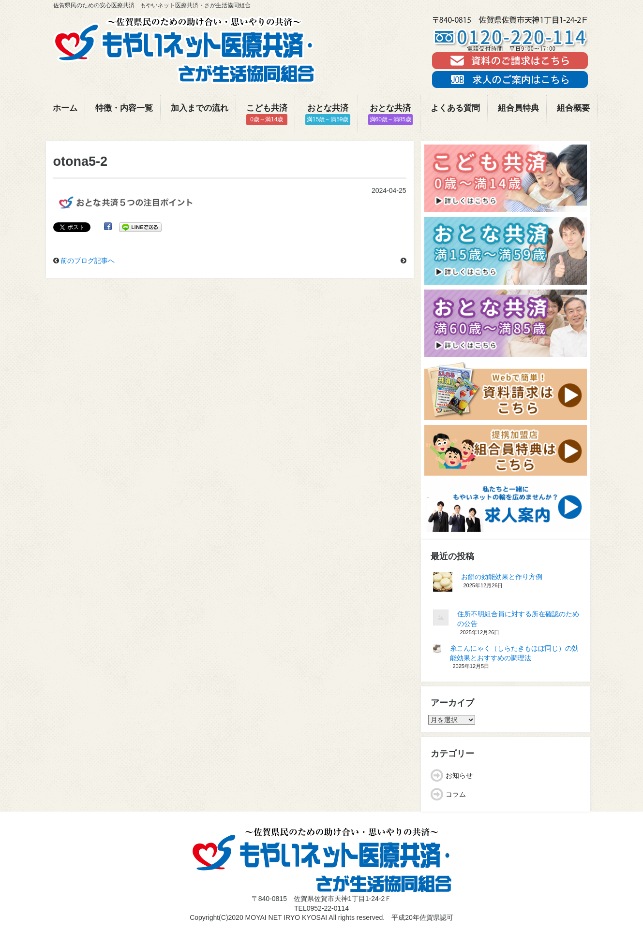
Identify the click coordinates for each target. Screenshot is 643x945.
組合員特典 (518, 108)
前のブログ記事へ (87, 260)
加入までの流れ (199, 108)
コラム (456, 794)
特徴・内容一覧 (124, 108)
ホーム (65, 108)
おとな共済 (327, 114)
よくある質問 (455, 108)
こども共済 (266, 114)
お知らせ (459, 775)
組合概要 (573, 108)
